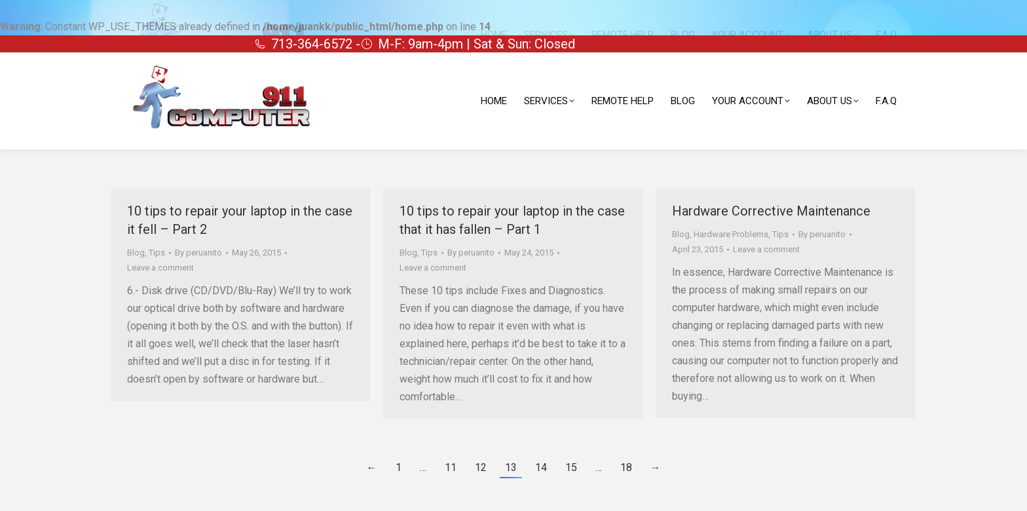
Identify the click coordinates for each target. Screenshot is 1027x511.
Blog (136, 252)
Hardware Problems (731, 234)
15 (571, 467)
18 (626, 467)
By (198, 252)
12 (481, 467)
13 (511, 467)
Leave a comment (160, 268)
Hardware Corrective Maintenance (771, 211)
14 (541, 467)
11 (451, 467)
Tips (157, 252)
